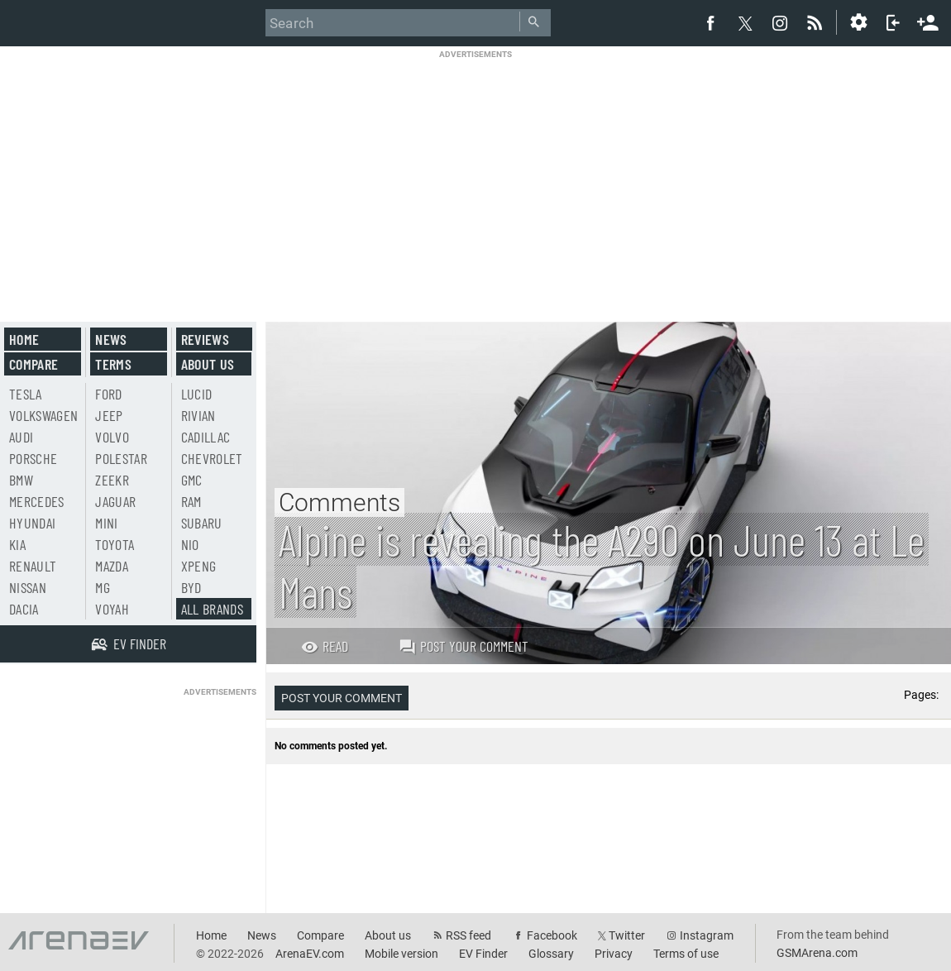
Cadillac (206, 437)
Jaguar (115, 501)
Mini (106, 523)
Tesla (25, 394)
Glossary (551, 953)
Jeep (108, 415)
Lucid (197, 394)
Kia (17, 544)
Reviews (205, 339)
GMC (192, 480)
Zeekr (112, 480)
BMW (21, 480)
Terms (113, 364)
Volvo (112, 437)
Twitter (627, 935)
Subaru (201, 523)
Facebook (552, 935)
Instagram (707, 935)
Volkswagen (44, 415)
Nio (190, 544)
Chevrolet (212, 458)
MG (102, 587)
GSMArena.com (817, 952)
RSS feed (468, 935)
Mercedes (37, 501)
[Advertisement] (476, 175)
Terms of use (686, 953)
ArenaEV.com (309, 953)
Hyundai (32, 523)
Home (24, 339)
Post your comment (463, 646)
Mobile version (401, 953)
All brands (212, 609)
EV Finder (483, 953)
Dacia (24, 609)
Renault (32, 566)
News (111, 339)
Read (324, 646)
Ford (108, 394)
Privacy (614, 953)
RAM (191, 501)
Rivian (198, 415)
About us (208, 364)
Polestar (121, 458)
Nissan (27, 587)
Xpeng (199, 566)
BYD (191, 587)
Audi (21, 437)
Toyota (114, 544)
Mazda (111, 566)
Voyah (112, 609)
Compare (33, 364)
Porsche (33, 458)
